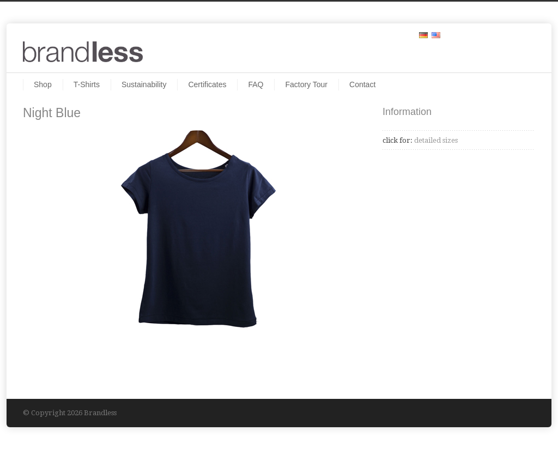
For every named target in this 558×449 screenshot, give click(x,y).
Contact (362, 84)
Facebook (502, 34)
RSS (524, 34)
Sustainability (144, 84)
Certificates (207, 84)
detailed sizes (435, 140)
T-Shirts (87, 84)
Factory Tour (306, 84)
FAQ (255, 84)
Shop (43, 84)
